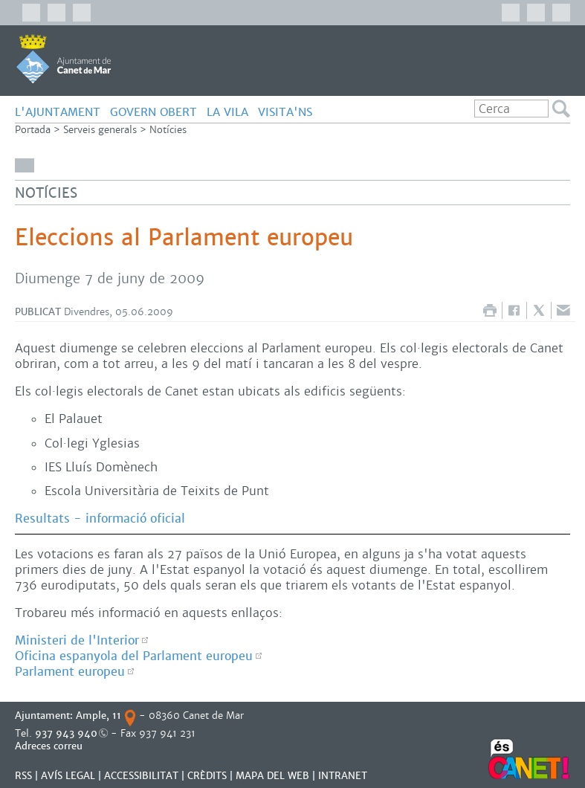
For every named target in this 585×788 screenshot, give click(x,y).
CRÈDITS (207, 775)
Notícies (168, 129)
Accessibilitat (141, 775)
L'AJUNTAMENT (57, 112)
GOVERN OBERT (153, 112)
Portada (33, 129)
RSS (23, 775)
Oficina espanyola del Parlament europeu (134, 656)
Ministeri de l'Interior (77, 640)
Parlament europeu (70, 671)
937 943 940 (66, 733)
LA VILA (227, 112)
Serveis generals (100, 129)
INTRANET (342, 775)
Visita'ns (285, 112)
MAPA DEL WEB (272, 775)
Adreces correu (50, 746)
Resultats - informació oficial (100, 518)
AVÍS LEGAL (68, 775)
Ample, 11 (98, 715)
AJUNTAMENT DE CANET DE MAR (63, 59)
